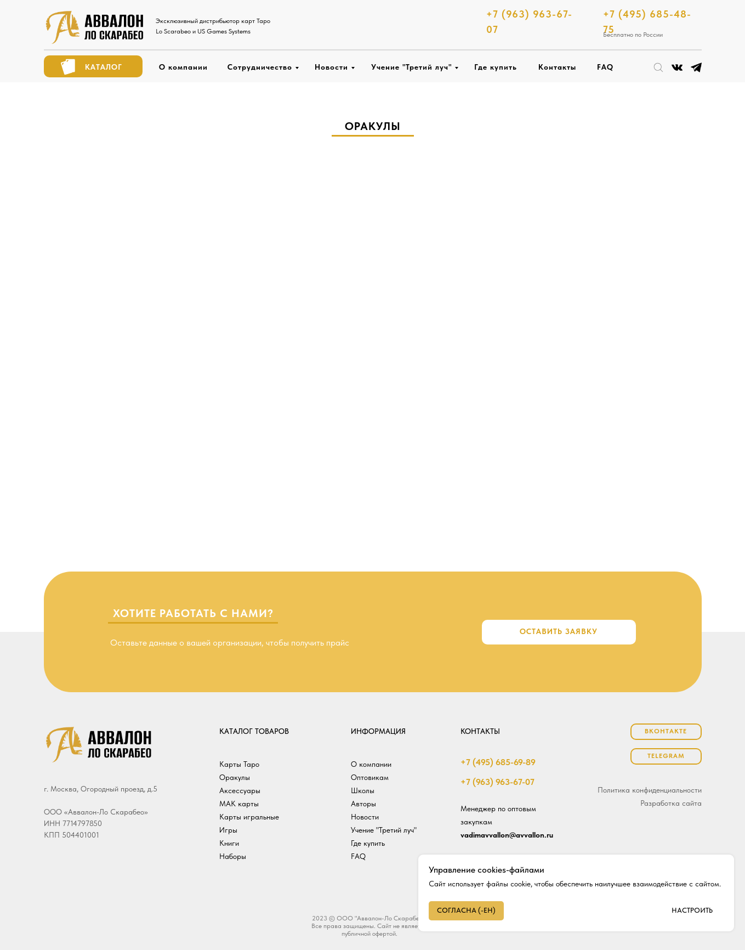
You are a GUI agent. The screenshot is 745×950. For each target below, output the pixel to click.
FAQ (605, 67)
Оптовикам (370, 777)
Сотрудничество (260, 67)
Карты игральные (249, 816)
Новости (331, 67)
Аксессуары (239, 790)
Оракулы (234, 777)
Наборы (232, 856)
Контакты (557, 67)
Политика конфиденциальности (650, 789)
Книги (229, 843)
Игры (228, 829)
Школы (362, 790)
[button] (559, 632)
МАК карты (239, 803)
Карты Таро (239, 764)
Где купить (495, 67)
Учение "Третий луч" (411, 67)
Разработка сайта (671, 803)
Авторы (363, 803)
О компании (183, 67)
